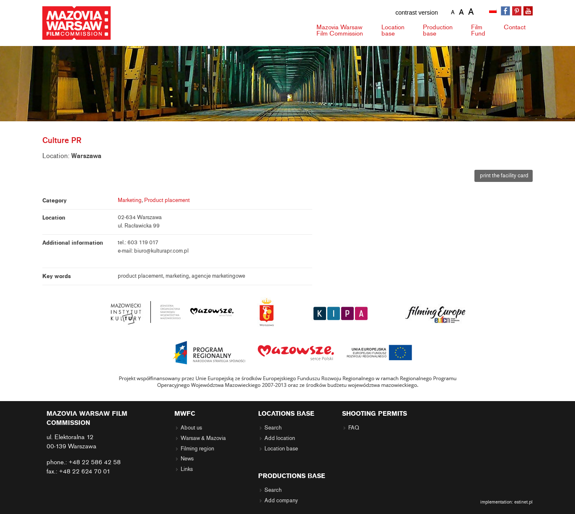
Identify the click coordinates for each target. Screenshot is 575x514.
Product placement (167, 200)
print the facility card (503, 175)
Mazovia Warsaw (339, 30)
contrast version (416, 12)
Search (273, 427)
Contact (515, 27)
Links (187, 469)
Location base (281, 448)
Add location (279, 438)
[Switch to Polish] (493, 11)
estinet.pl (523, 502)
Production (438, 30)
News (187, 458)
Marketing (130, 200)
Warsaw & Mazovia (203, 438)
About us (191, 427)
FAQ (353, 427)
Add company (281, 500)
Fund (478, 30)
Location (392, 30)
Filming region (197, 448)
